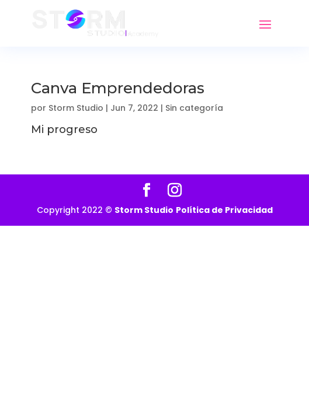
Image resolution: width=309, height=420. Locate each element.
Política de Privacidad (224, 210)
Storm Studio (75, 108)
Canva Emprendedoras (117, 88)
